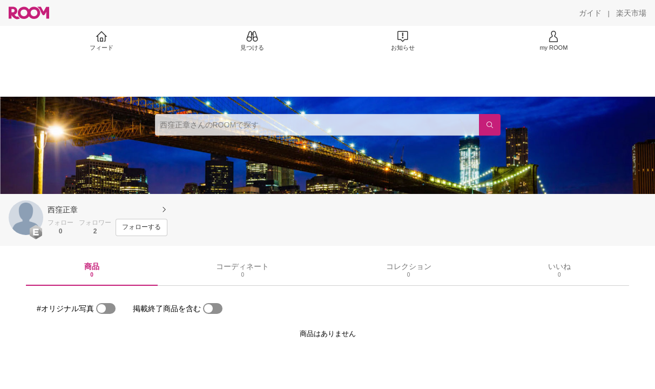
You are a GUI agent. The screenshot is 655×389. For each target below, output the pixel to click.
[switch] (106, 308)
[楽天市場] (631, 13)
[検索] (490, 125)
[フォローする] (141, 227)
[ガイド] (590, 13)
